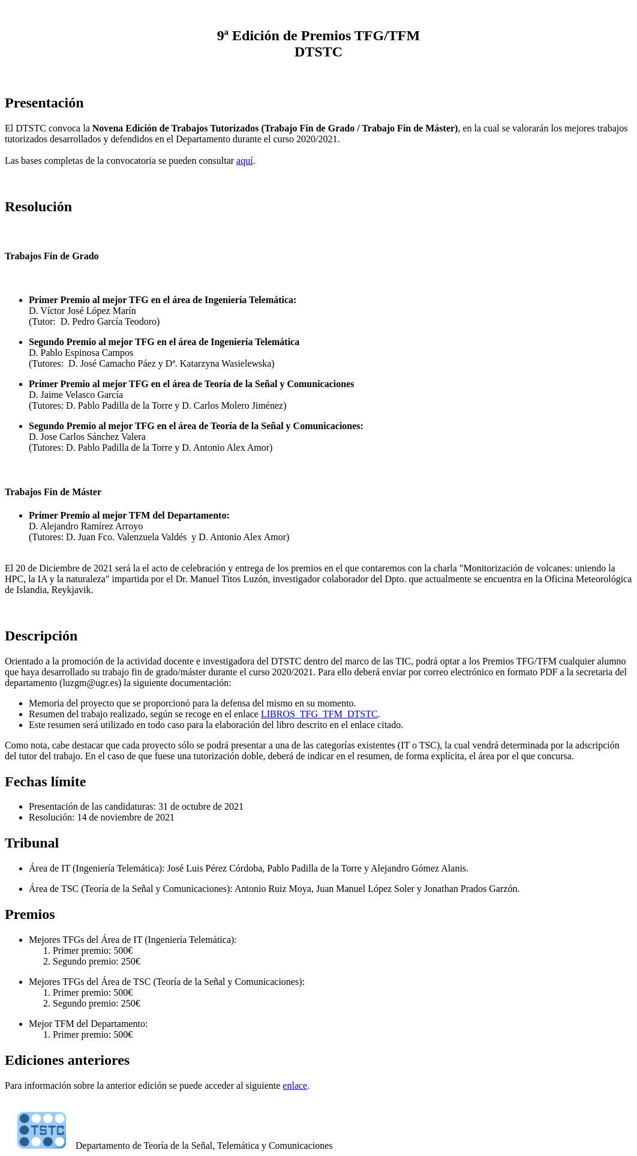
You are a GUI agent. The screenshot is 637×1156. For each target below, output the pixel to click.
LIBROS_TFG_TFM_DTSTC (319, 714)
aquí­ (244, 160)
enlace (295, 1085)
